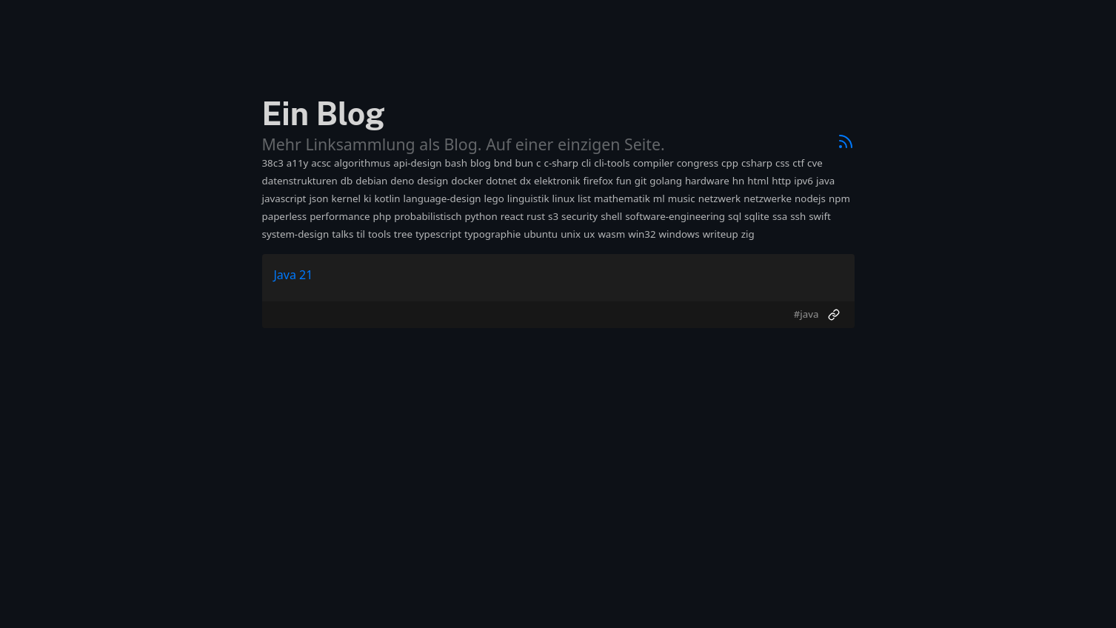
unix (571, 234)
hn (738, 180)
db (346, 180)
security (579, 216)
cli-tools (611, 163)
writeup (720, 234)
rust (536, 216)
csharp (756, 163)
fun (624, 180)
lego (494, 198)
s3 (553, 216)
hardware (707, 180)
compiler (653, 163)
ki (368, 198)
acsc (321, 163)
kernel (346, 198)
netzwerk (719, 198)
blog (480, 163)
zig (748, 234)
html (758, 180)
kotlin (387, 198)
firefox (598, 180)
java (825, 180)
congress (697, 163)
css (782, 163)
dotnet (501, 180)
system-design (296, 234)
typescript (438, 234)
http (781, 180)
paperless (284, 216)
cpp (729, 163)
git (640, 180)
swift (820, 216)
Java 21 (293, 275)
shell (611, 216)
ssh (798, 216)
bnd (503, 163)
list (584, 198)
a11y (298, 163)
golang (665, 180)
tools (379, 234)
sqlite (756, 216)
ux (589, 234)
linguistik (528, 198)
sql (734, 216)
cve (815, 163)
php (382, 216)
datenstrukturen (300, 180)
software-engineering (675, 216)
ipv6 (803, 180)
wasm (611, 234)
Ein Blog (323, 114)
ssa (779, 216)
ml (659, 198)
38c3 (273, 163)
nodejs (810, 198)
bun (524, 163)
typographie (492, 234)
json (318, 198)
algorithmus (362, 163)
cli (586, 163)
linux (563, 198)
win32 (641, 234)
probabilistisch (427, 216)
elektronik (557, 180)
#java (806, 314)
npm (839, 198)
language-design (442, 198)
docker (467, 180)
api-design (417, 163)
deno (402, 180)
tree (403, 234)
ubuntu (541, 234)
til (360, 234)
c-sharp (561, 163)
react (512, 216)
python (481, 216)
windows (679, 234)
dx (525, 180)
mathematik (622, 198)
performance (340, 216)
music (681, 198)
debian (371, 180)
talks (342, 234)
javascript (284, 198)
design (432, 180)
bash (456, 163)
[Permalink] (834, 315)
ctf (798, 163)
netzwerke (768, 198)
